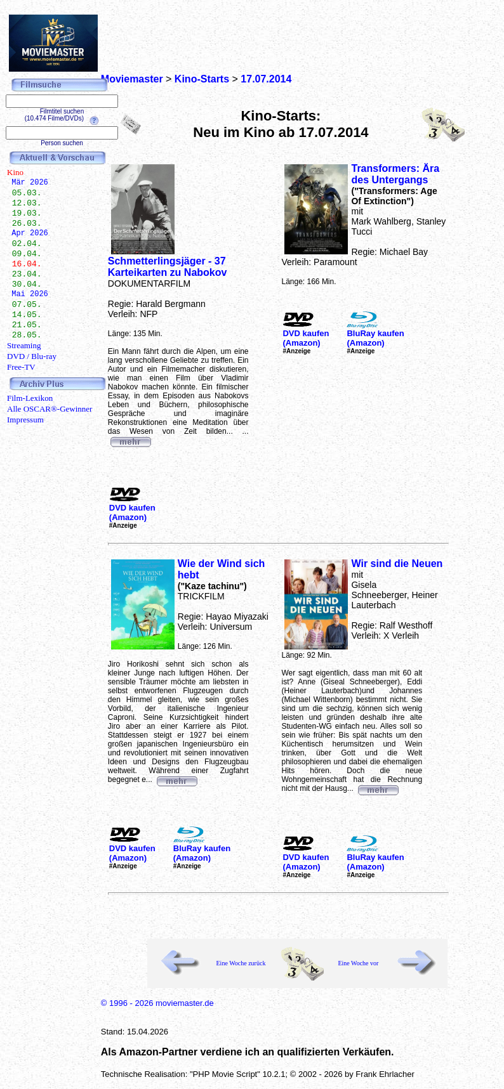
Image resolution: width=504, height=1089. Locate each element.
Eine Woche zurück (241, 963)
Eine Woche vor (358, 963)
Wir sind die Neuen (396, 563)
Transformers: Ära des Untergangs (395, 174)
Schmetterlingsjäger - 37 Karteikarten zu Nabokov (167, 267)
